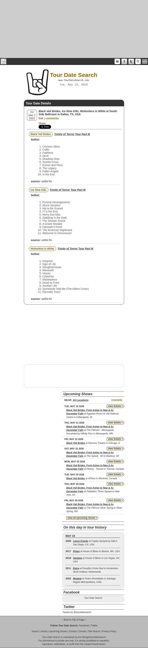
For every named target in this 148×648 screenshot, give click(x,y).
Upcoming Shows (58, 631)
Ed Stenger (84, 637)
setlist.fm (46, 181)
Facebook (84, 625)
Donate (82, 631)
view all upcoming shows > (82, 518)
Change (116, 400)
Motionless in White (42, 248)
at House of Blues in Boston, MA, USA (96, 551)
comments (52, 118)
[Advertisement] (74, 29)
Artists (44, 631)
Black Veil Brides (41, 134)
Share (42, 123)
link (41, 118)
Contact (73, 631)
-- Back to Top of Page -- (74, 619)
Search (35, 631)
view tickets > (115, 406)
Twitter (94, 625)
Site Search (94, 631)
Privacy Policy (109, 631)
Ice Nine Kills (38, 189)
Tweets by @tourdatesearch (76, 612)
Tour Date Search (93, 598)
